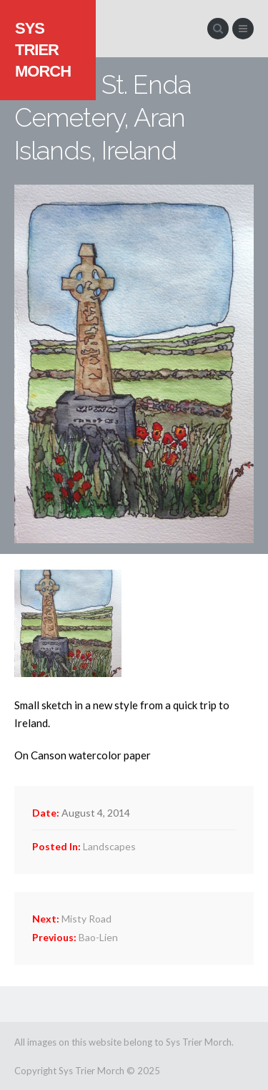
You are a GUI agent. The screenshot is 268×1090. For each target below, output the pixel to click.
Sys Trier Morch (43, 49)
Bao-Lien (75, 937)
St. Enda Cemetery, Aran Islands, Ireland (102, 117)
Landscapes (109, 846)
